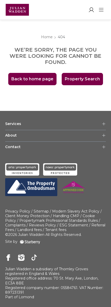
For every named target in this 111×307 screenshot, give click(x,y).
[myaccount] (91, 10)
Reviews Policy (42, 225)
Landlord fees (29, 229)
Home (47, 37)
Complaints (15, 225)
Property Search (82, 78)
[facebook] (8, 258)
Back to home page (32, 78)
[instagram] (21, 258)
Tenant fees (55, 229)
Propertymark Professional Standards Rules (58, 220)
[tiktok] (34, 258)
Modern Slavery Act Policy (75, 211)
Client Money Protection (27, 216)
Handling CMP (66, 216)
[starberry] (30, 241)
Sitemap (41, 211)
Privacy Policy (17, 211)
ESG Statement (73, 225)
